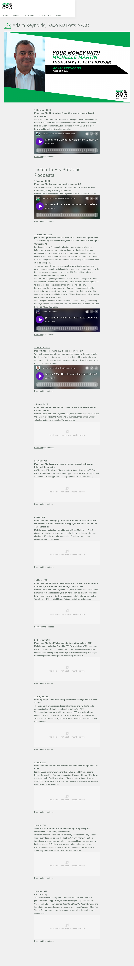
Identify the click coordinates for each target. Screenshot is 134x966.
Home (5, 15)
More (58, 15)
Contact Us (45, 15)
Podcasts (29, 15)
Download (38, 156)
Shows (16, 15)
